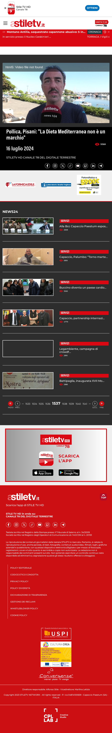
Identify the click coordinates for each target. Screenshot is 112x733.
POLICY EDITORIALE (21, 568)
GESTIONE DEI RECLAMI (22, 601)
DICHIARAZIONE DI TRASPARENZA (28, 595)
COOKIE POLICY (18, 615)
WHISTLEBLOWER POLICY (24, 608)
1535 (41, 403)
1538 (64, 403)
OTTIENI (92, 7)
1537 (56, 403)
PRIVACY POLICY (19, 581)
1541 (85, 403)
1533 (27, 403)
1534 (34, 403)
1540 (78, 403)
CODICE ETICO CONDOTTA (24, 574)
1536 (47, 403)
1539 (71, 403)
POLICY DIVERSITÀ (20, 588)
